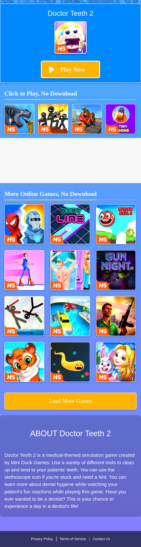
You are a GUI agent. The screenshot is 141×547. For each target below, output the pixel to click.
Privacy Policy (42, 539)
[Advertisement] (70, 160)
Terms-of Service (73, 539)
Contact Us (101, 539)
